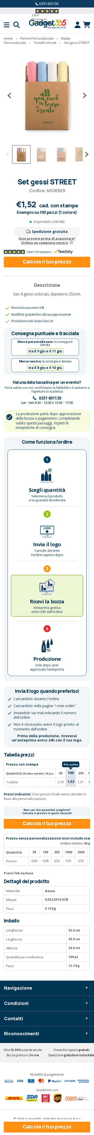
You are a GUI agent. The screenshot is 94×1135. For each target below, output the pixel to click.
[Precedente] (11, 95)
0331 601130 (49, 3)
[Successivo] (82, 95)
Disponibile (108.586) (49, 221)
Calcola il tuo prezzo (47, 261)
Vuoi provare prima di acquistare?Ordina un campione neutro (47, 240)
